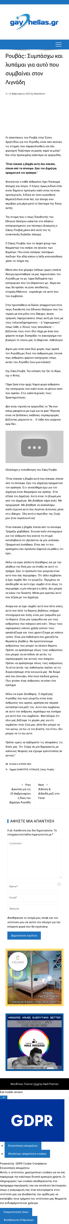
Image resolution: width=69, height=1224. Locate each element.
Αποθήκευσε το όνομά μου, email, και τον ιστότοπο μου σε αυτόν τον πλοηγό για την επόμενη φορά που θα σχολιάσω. (33, 922)
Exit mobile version (11, 1092)
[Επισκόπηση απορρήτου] (23, 1146)
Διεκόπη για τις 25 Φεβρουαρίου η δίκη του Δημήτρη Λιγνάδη (20, 793)
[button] (58, 44)
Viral (36, 1084)
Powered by (23, 1163)
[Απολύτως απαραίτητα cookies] (27, 1154)
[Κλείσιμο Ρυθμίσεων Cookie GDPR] (3, 1097)
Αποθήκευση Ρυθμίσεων (19, 1220)
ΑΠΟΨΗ (22, 764)
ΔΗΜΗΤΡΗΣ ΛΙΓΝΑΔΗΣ (28, 769)
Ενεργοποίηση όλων (16, 1212)
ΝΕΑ (29, 764)
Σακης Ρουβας (47, 769)
